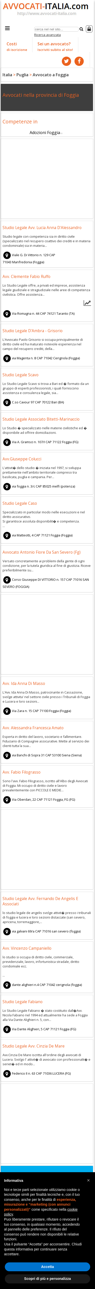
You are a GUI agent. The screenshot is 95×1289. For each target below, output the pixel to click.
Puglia (22, 75)
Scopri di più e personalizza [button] (47, 1279)
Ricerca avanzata (47, 34)
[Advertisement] (47, 179)
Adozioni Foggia (45, 132)
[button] (88, 1180)
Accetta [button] (47, 1267)
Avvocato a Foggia (51, 75)
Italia (7, 75)
